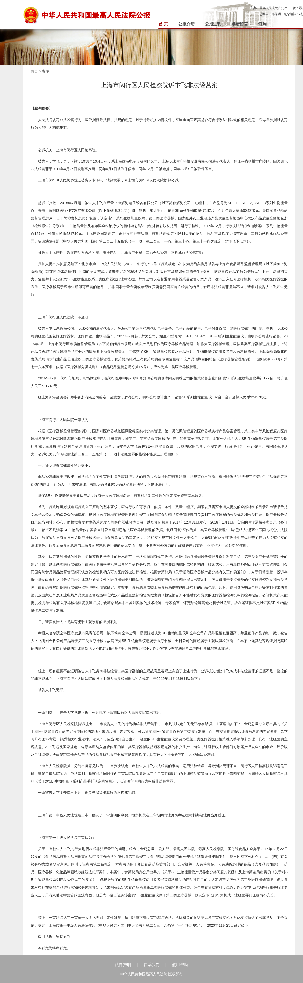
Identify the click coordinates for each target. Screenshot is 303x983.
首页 (34, 71)
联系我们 (151, 964)
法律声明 (123, 964)
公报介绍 (186, 24)
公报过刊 (213, 24)
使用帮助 (180, 964)
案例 (45, 71)
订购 (262, 24)
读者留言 (240, 24)
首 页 (163, 24)
